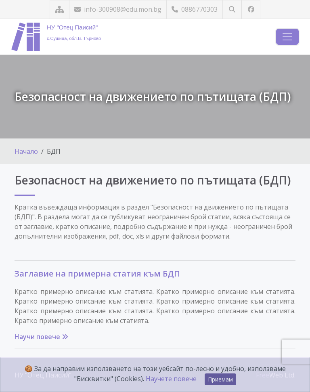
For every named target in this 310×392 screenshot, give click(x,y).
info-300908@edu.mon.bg (117, 9)
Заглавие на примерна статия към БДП (97, 273)
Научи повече (41, 336)
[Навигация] (287, 37)
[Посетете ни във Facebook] (251, 9)
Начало (26, 151)
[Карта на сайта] (59, 9)
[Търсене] (232, 9)
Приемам (220, 379)
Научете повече (171, 378)
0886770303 (195, 9)
